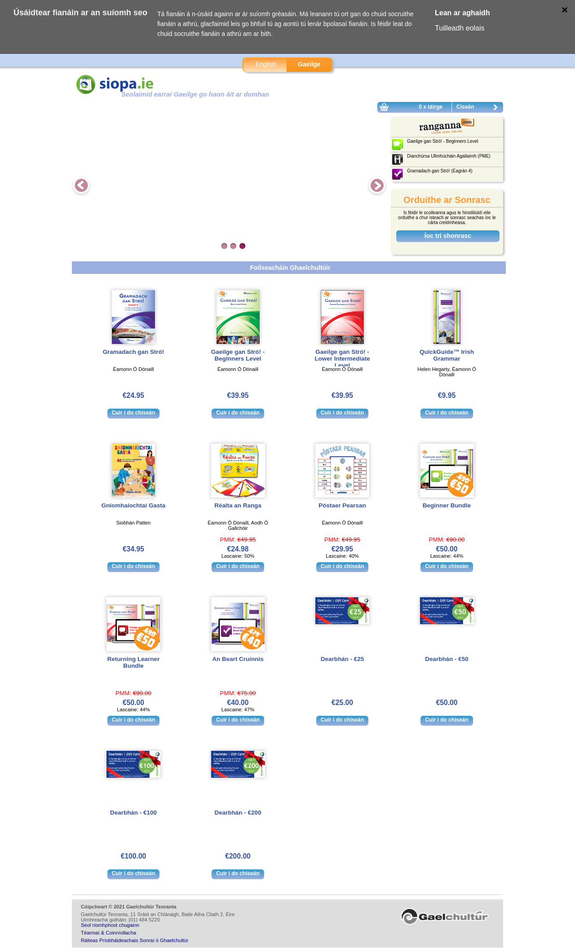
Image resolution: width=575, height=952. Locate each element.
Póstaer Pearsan (342, 505)
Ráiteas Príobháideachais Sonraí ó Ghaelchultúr (134, 940)
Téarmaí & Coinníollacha (108, 932)
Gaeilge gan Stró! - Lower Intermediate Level (342, 358)
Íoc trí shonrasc (448, 235)
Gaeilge (309, 64)
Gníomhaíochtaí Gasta (134, 505)
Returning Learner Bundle (133, 662)
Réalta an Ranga (237, 505)
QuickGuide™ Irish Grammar (447, 355)
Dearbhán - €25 (342, 659)
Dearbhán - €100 (133, 812)
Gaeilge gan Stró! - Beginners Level (238, 355)
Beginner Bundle (447, 505)
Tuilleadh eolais (460, 28)
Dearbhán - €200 (238, 812)
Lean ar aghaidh (462, 13)
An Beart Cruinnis (237, 659)
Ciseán (479, 108)
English (266, 64)
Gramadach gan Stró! (133, 351)
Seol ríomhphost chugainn (110, 925)
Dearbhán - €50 (446, 659)
